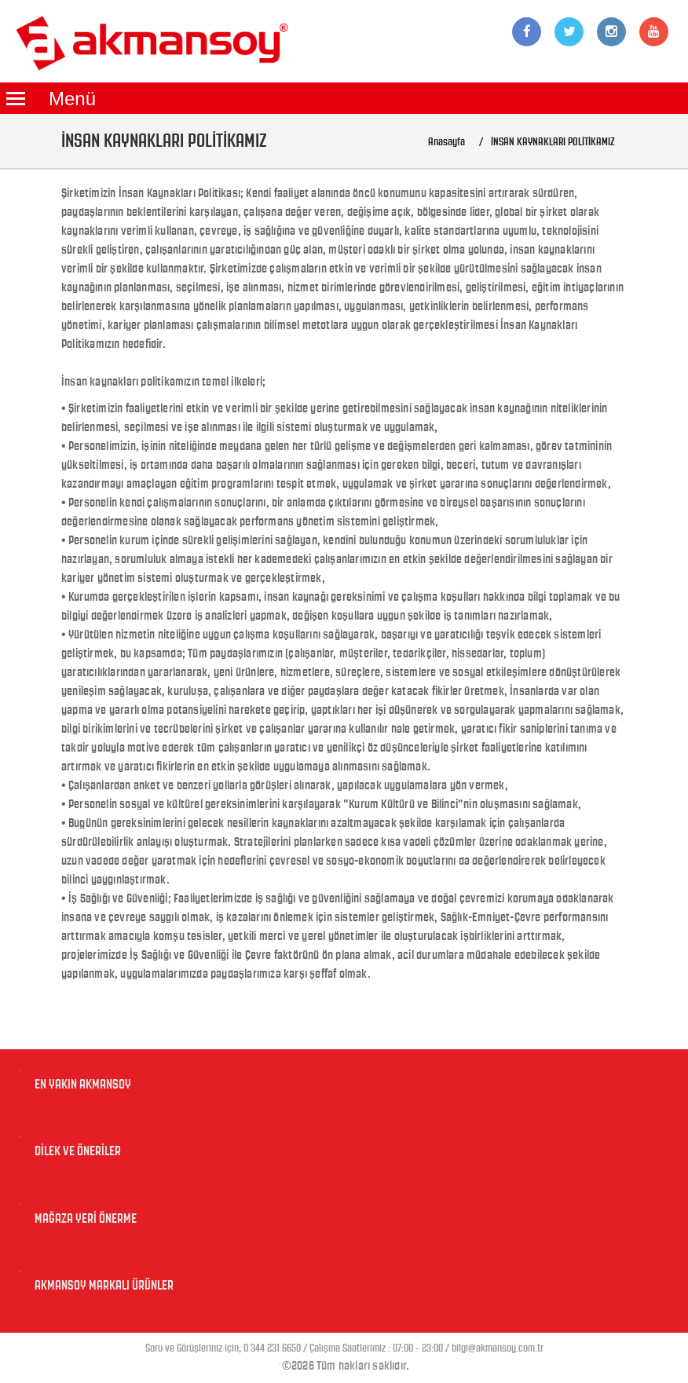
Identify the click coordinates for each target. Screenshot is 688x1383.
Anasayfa (446, 142)
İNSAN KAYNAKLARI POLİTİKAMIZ (553, 142)
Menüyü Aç (15, 98)
